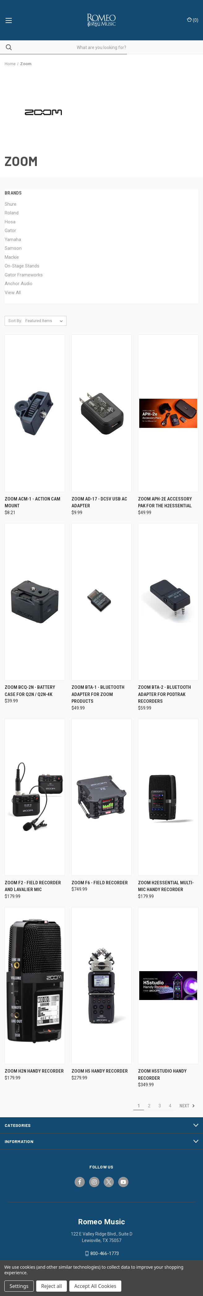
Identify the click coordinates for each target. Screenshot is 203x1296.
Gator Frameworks (24, 275)
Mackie (12, 257)
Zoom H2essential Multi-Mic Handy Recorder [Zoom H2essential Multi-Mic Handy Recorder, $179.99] (166, 886)
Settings (19, 1286)
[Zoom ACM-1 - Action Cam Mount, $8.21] (35, 413)
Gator (10, 230)
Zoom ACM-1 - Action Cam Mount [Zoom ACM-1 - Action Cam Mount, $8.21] (32, 502)
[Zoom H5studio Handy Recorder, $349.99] (168, 985)
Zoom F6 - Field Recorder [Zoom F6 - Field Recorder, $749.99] (99, 883)
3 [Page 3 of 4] (159, 1105)
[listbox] (45, 320)
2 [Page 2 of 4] (149, 1105)
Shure (10, 204)
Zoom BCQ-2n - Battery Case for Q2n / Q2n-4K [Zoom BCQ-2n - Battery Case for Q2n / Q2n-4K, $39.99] (30, 690)
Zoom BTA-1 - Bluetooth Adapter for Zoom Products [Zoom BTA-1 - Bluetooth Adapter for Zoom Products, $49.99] (97, 694)
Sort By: (15, 320)
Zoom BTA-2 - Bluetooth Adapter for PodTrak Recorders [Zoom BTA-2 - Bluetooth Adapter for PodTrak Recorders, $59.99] (164, 694)
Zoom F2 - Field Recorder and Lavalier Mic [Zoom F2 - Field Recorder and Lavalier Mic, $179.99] (33, 886)
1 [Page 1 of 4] (138, 1105)
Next (187, 1106)
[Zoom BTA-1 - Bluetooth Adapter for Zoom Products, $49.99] (102, 601)
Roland (12, 213)
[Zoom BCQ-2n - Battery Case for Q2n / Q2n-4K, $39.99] (35, 601)
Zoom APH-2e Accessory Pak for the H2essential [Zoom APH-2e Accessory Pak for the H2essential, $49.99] (165, 502)
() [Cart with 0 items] (192, 20)
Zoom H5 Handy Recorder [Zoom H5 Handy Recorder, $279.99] (99, 1071)
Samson (13, 248)
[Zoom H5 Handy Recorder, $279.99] (102, 985)
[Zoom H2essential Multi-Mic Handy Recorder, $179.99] (168, 797)
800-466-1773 (104, 1253)
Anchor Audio (18, 283)
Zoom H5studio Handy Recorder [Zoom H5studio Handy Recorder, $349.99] (162, 1074)
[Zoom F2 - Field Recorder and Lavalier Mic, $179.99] (35, 797)
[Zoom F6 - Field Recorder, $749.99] (102, 797)
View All (13, 292)
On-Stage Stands (22, 266)
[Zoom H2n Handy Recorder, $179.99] (35, 985)
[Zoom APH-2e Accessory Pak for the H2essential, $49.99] (168, 413)
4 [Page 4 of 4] (170, 1105)
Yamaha (13, 239)
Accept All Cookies (95, 1286)
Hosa (10, 222)
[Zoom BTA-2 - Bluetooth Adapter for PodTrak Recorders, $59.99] (168, 601)
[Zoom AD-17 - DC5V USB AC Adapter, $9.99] (102, 413)
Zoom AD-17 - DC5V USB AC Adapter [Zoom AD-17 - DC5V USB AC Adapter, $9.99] (99, 502)
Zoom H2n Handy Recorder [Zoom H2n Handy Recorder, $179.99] (34, 1071)
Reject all (51, 1286)
